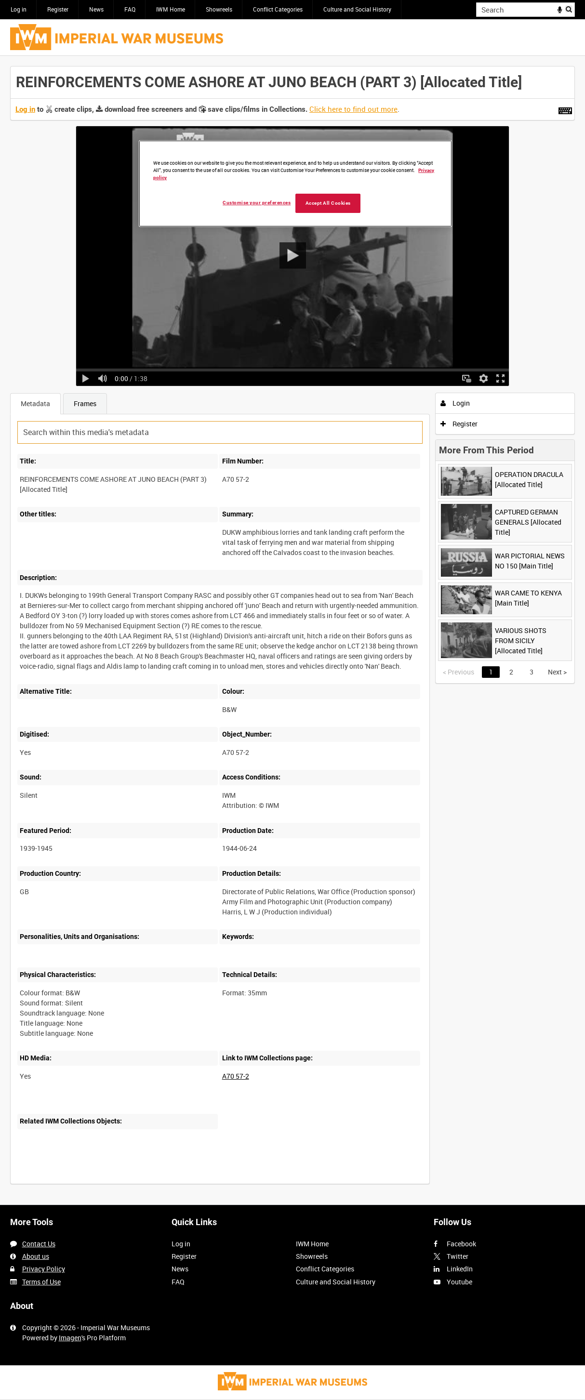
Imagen (70, 1337)
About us (35, 1256)
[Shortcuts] (565, 109)
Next (557, 671)
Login (455, 403)
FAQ (129, 9)
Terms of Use (41, 1281)
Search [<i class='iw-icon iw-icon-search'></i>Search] (569, 8)
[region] (295, 183)
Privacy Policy (43, 1268)
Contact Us (38, 1243)
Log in (19, 9)
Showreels (219, 9)
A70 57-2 (235, 1076)
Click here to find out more (353, 109)
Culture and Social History (357, 9)
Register (57, 9)
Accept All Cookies (328, 203)
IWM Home (170, 9)
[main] (292, 630)
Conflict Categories (278, 9)
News (96, 9)
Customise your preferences (257, 202)
